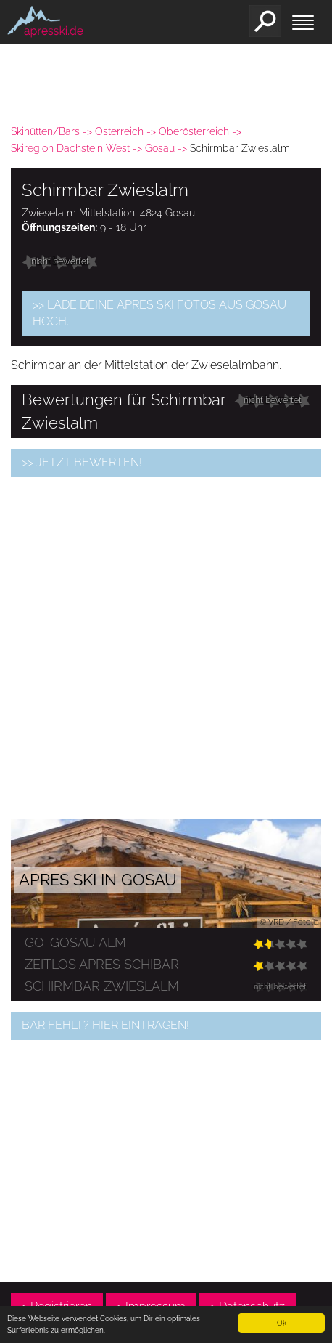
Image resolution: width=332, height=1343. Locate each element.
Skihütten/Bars (45, 131)
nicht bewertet (60, 261)
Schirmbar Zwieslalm (102, 986)
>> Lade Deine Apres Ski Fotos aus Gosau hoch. (159, 313)
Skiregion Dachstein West (70, 148)
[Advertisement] (166, 648)
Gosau (160, 148)
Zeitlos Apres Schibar (102, 964)
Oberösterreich (194, 131)
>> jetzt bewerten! (82, 462)
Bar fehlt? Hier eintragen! (105, 1025)
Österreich (119, 131)
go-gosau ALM (75, 942)
